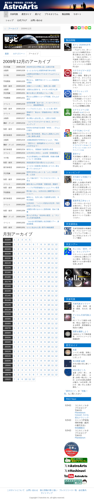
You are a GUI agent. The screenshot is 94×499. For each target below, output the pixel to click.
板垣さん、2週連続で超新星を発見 (40, 149)
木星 (75, 350)
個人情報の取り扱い (49, 490)
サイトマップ (47, 493)
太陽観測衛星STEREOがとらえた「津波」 (43, 140)
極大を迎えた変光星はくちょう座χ (40, 93)
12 (56, 244)
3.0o (80, 94)
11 (52, 244)
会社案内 (82, 490)
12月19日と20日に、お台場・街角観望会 (42, 153)
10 (49, 244)
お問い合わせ (36, 20)
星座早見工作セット (81, 201)
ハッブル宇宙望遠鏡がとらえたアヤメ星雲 (43, 188)
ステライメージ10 (81, 110)
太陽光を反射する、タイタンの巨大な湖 (42, 89)
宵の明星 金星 (79, 361)
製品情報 (66, 14)
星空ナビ (77, 154)
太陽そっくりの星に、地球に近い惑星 (41, 86)
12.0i (80, 73)
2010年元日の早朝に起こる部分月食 (40, 67)
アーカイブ (13, 29)
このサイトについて (16, 490)
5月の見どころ (79, 370)
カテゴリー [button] (18, 54)
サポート (77, 14)
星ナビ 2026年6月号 (81, 45)
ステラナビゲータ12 (82, 70)
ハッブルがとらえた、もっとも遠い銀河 (42, 109)
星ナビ (38, 14)
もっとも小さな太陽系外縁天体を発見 (41, 70)
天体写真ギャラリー (81, 304)
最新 (7, 54)
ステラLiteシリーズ (81, 131)
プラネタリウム (51, 14)
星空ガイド (26, 14)
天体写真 (14, 14)
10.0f (81, 112)
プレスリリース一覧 (68, 490)
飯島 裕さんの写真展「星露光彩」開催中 (42, 184)
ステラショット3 (80, 91)
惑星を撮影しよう (80, 331)
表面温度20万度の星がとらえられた (40, 163)
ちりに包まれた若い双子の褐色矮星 (40, 227)
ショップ (9, 20)
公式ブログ (22, 20)
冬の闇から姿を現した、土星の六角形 (41, 118)
